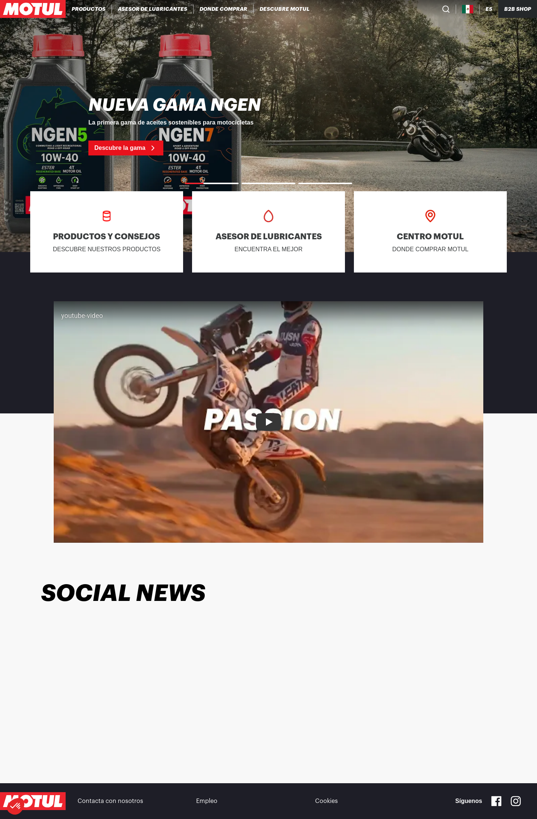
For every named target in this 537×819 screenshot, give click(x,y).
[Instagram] (516, 801)
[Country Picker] (468, 9)
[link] (268, 126)
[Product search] (446, 9)
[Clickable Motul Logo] (33, 9)
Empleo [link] (206, 801)
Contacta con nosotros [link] (110, 801)
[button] (16, 806)
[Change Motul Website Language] (489, 9)
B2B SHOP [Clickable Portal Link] (517, 9)
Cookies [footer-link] (326, 801)
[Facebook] (496, 801)
